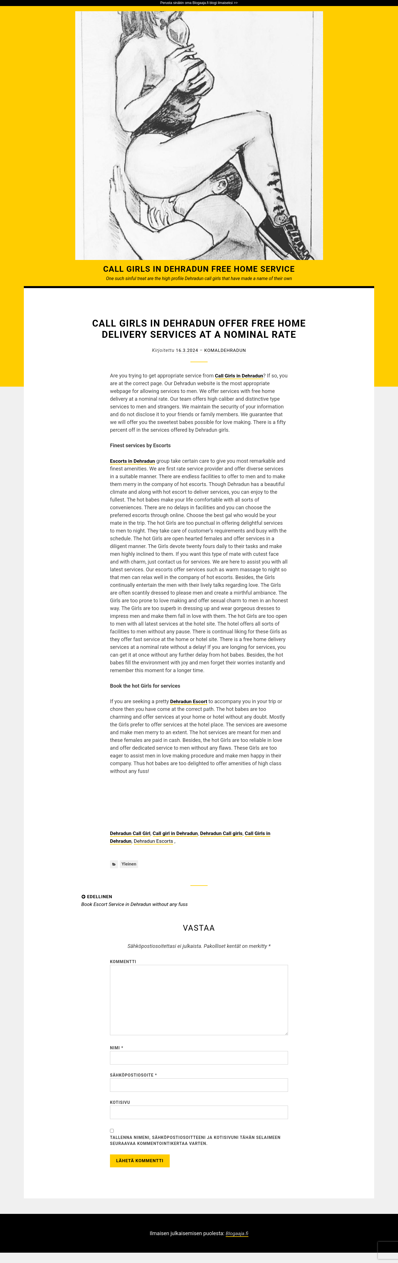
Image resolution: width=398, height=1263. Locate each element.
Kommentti (123, 962)
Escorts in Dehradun (133, 461)
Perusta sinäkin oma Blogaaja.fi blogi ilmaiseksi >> (198, 3)
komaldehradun (225, 350)
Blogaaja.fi (237, 1244)
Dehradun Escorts (155, 841)
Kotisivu (120, 1110)
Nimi (116, 1054)
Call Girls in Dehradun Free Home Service (199, 269)
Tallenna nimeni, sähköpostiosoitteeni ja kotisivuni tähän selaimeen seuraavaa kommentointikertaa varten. (195, 1149)
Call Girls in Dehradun (240, 376)
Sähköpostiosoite (133, 1082)
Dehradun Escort (189, 701)
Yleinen (129, 864)
